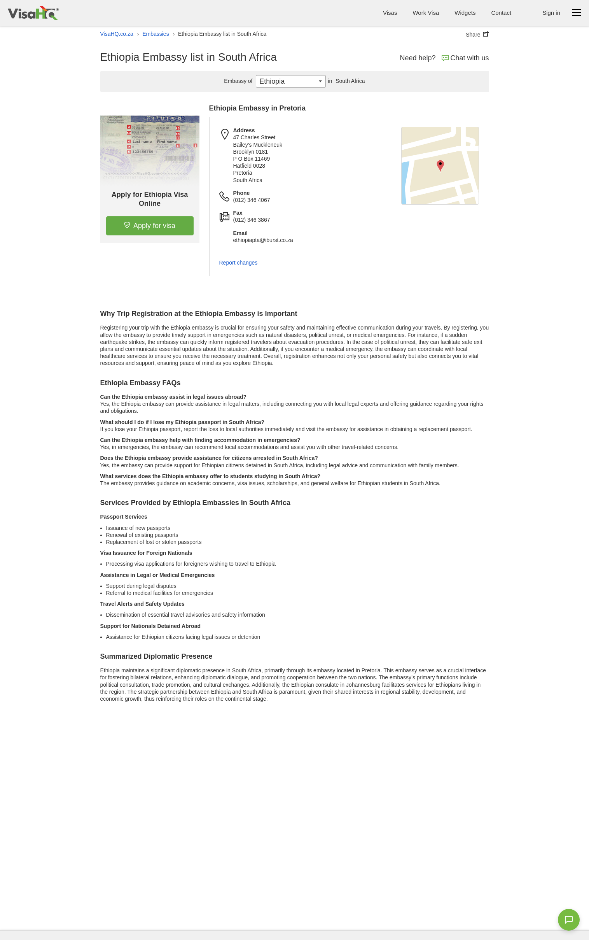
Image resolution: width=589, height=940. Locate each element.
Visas (390, 12)
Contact (501, 12)
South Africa (345, 81)
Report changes (238, 263)
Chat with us (465, 58)
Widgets (464, 12)
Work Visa (425, 12)
